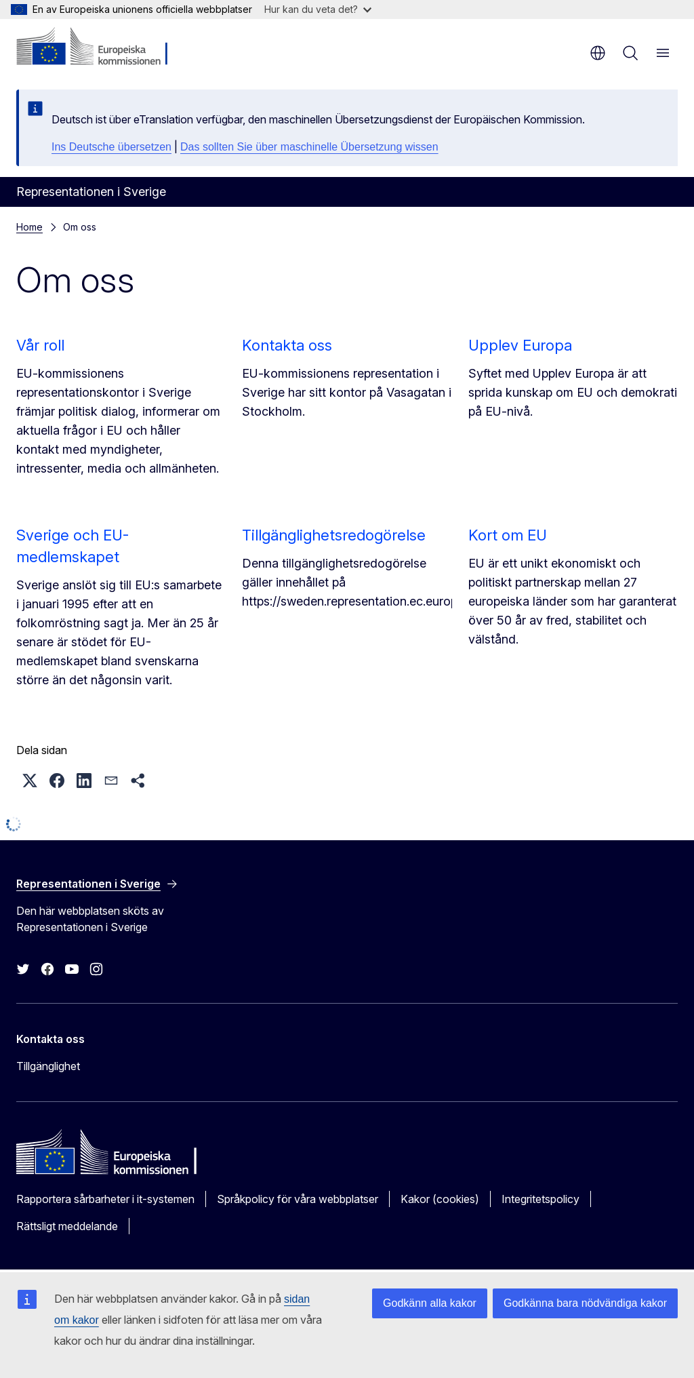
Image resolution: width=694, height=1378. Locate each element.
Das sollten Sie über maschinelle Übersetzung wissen (309, 147)
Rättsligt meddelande (67, 1226)
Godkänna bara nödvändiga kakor (585, 1303)
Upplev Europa (520, 345)
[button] (30, 780)
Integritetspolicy (540, 1199)
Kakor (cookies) (440, 1199)
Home (29, 227)
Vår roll (40, 345)
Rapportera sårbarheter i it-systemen (105, 1199)
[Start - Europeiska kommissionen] (98, 47)
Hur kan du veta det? (317, 9)
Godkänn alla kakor (429, 1303)
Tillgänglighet (48, 1066)
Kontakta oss (287, 345)
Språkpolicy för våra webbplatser (297, 1199)
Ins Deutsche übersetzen (111, 147)
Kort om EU (507, 535)
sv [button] (598, 53)
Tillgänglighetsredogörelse (334, 535)
